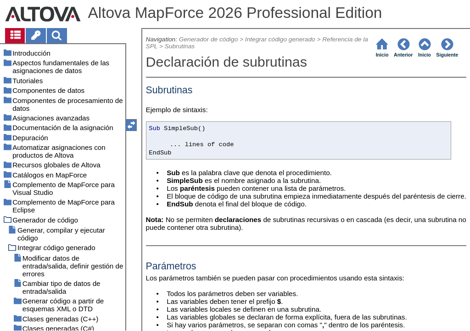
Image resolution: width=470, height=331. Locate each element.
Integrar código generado (280, 39)
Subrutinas (180, 46)
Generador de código (208, 39)
